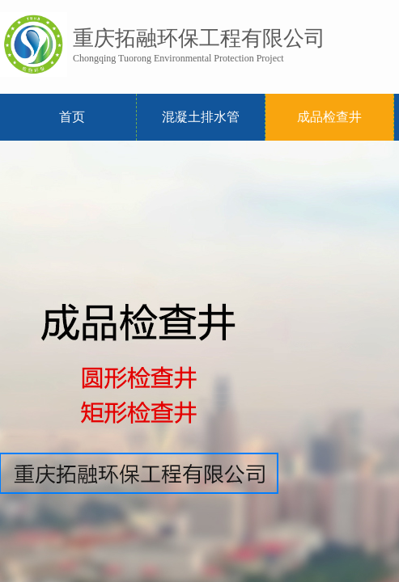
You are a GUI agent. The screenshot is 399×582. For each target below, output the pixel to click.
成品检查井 (329, 117)
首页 (72, 117)
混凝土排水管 (201, 117)
